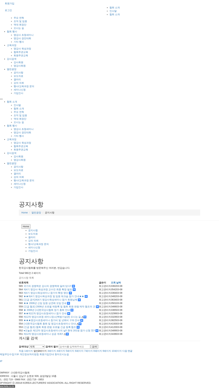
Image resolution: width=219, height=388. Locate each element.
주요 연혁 (19, 17)
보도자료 (18, 76)
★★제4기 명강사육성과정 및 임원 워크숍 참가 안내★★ (54, 296)
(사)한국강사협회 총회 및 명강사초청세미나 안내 (50, 323)
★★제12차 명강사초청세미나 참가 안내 (45, 313)
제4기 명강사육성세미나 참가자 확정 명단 (46, 292)
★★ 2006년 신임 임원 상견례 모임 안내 (45, 303)
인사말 (113, 11)
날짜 (118, 282)
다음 (124, 350)
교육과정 (11, 45)
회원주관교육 (21, 55)
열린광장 (11, 69)
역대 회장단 (20, 24)
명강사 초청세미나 (24, 35)
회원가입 (9, 3)
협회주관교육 (21, 52)
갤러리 (17, 79)
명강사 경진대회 (22, 38)
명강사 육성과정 (22, 48)
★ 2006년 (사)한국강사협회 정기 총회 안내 (47, 310)
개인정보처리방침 (29, 354)
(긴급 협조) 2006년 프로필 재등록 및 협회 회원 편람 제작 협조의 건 (60, 306)
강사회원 (18, 62)
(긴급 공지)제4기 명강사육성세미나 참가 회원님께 (51, 299)
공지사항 (18, 72)
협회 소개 (115, 7)
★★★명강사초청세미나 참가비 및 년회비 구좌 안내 (52, 320)
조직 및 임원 (20, 21)
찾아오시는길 (62, 354)
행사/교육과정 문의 (24, 86)
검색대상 (23, 346)
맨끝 (130, 350)
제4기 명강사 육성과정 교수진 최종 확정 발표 (48, 289)
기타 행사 (19, 41)
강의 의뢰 (19, 82)
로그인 (8, 10)
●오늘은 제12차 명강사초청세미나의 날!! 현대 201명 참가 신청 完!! (59, 330)
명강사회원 (20, 65)
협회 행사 (12, 31)
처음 (21, 350)
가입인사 (18, 93)
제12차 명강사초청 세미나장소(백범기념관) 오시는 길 (52, 316)
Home (24, 212)
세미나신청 (20, 89)
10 (117, 350)
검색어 (52, 346)
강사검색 (11, 59)
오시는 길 (19, 28)
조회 (113, 282)
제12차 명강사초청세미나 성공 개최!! (44, 334)
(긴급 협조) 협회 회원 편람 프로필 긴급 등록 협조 (50, 327)
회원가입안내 (47, 354)
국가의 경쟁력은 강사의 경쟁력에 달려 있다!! (48, 286)
